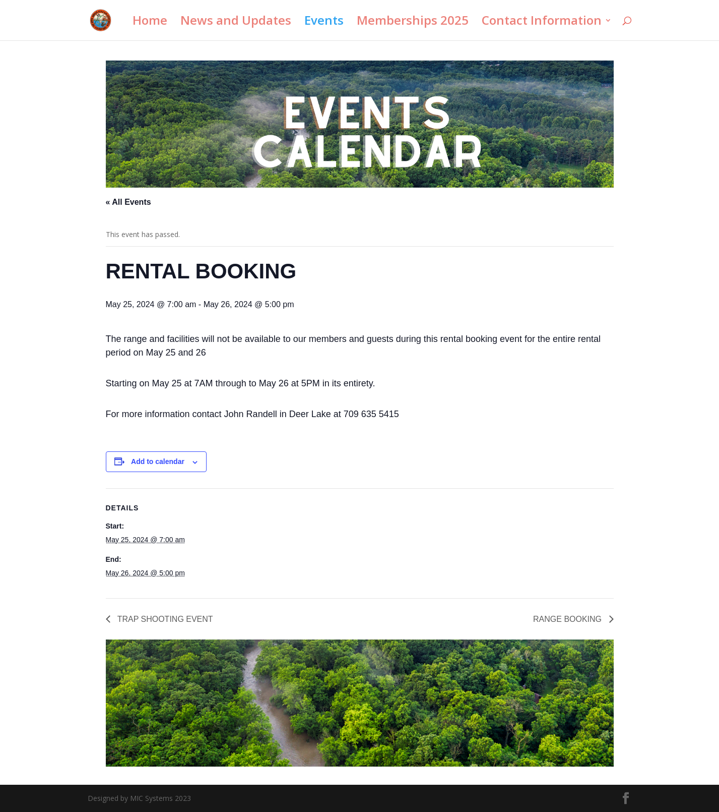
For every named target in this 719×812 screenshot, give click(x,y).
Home (150, 22)
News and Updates (235, 22)
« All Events (128, 202)
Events (324, 22)
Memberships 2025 (413, 22)
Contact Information (542, 22)
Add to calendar (157, 461)
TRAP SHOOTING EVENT (164, 619)
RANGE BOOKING (568, 619)
